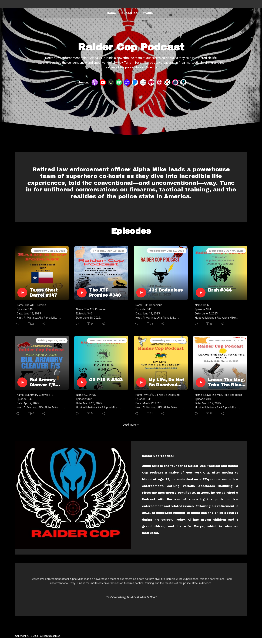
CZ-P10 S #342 (106, 380)
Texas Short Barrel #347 (44, 292)
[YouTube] (103, 82)
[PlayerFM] (159, 82)
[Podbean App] (111, 82)
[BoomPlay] (183, 82)
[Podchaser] (175, 82)
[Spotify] (119, 82)
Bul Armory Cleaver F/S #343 (43, 383)
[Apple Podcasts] (95, 82)
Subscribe (129, 13)
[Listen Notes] (167, 82)
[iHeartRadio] (151, 82)
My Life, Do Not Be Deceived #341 (166, 383)
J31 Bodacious (166, 290)
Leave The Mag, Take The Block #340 (226, 383)
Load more (131, 424)
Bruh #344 (219, 290)
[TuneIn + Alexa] (143, 82)
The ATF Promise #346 (105, 292)
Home (111, 13)
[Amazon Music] (127, 82)
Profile (148, 13)
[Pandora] (135, 82)
